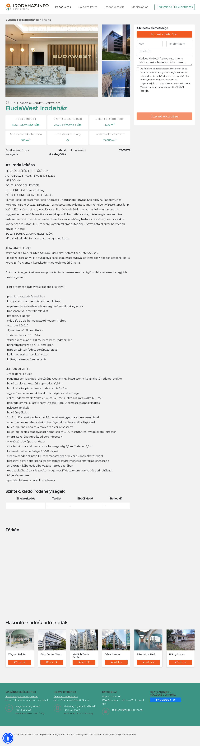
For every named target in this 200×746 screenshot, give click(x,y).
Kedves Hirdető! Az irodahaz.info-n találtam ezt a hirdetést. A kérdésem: (164, 61)
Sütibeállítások (129, 734)
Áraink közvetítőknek (66, 696)
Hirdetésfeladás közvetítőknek (71, 700)
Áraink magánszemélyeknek (21, 696)
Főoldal (47, 19)
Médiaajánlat (139, 7)
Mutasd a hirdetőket (164, 34)
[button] (8, 738)
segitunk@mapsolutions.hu (127, 709)
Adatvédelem (95, 734)
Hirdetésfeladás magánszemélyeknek (27, 700)
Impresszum (45, 734)
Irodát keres (63, 7)
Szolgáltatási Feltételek (63, 734)
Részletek (19, 662)
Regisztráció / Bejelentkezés (175, 7)
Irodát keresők (114, 7)
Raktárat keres (87, 7)
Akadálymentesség (112, 734)
